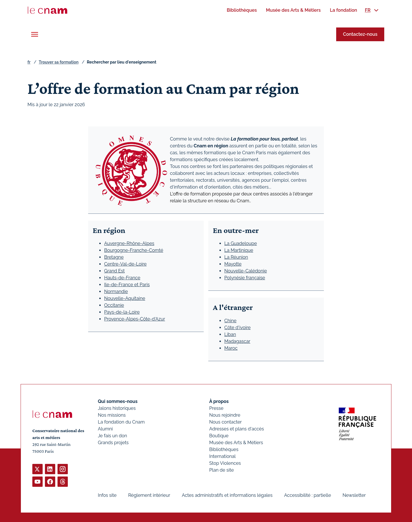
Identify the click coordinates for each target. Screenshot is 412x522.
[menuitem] (241, 10)
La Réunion (236, 257)
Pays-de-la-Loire (122, 312)
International (222, 456)
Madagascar (237, 341)
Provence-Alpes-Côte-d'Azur (134, 319)
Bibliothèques (223, 449)
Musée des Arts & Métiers (236, 442)
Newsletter (354, 495)
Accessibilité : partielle (307, 495)
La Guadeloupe (240, 243)
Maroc (230, 348)
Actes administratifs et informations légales (227, 495)
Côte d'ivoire (237, 327)
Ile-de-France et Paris (127, 284)
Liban (230, 334)
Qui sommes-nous (118, 401)
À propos (219, 401)
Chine (230, 320)
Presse (216, 408)
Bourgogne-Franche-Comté (133, 250)
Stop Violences (225, 463)
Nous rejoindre (224, 415)
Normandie (116, 291)
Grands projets (113, 442)
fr (28, 62)
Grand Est (114, 271)
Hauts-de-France (122, 277)
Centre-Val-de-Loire (125, 264)
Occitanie (114, 305)
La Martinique (238, 250)
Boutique (218, 435)
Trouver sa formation (58, 62)
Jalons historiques (117, 408)
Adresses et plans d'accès (236, 429)
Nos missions (112, 415)
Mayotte (232, 264)
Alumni (105, 429)
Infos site (107, 495)
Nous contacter (225, 422)
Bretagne (114, 257)
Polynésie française (244, 277)
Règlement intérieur (149, 495)
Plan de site (221, 470)
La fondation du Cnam (121, 422)
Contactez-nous (360, 34)
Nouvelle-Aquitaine (124, 298)
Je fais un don (112, 435)
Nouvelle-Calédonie (245, 271)
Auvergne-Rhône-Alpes (129, 243)
